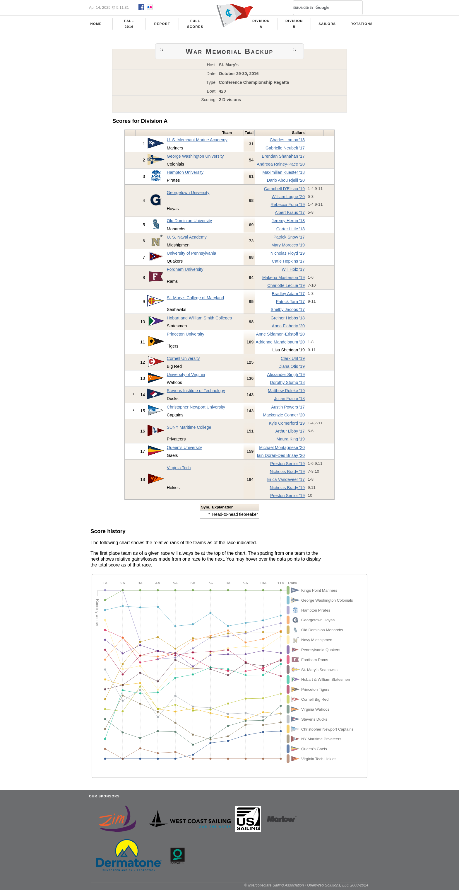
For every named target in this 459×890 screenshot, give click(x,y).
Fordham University (185, 271)
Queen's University (184, 449)
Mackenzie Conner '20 (284, 416)
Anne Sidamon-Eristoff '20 (280, 335)
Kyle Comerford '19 (287, 425)
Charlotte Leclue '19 (286, 287)
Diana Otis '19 (291, 368)
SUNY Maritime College (189, 429)
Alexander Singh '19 (286, 376)
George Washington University (195, 158)
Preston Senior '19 (287, 465)
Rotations (361, 23)
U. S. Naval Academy (187, 238)
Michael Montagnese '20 (282, 449)
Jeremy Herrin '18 (288, 222)
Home (96, 23)
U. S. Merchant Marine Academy (197, 141)
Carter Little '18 (290, 230)
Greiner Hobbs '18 (288, 319)
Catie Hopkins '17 (288, 263)
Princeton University (185, 335)
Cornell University (183, 360)
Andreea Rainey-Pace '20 (281, 166)
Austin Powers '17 (288, 408)
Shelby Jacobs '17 (288, 311)
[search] (320, 7)
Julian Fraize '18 (289, 400)
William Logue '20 (288, 198)
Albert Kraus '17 (290, 214)
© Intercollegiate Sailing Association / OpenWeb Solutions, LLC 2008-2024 (306, 887)
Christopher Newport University (196, 408)
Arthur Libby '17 (290, 432)
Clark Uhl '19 (293, 360)
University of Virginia (186, 376)
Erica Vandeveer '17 (286, 481)
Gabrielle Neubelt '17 (285, 149)
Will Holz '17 (293, 271)
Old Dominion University (189, 222)
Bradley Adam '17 (288, 295)
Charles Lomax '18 (287, 141)
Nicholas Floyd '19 (287, 255)
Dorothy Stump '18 (287, 384)
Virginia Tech (179, 469)
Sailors (327, 23)
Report (162, 23)
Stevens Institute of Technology (196, 392)
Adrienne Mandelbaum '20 (280, 343)
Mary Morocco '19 (288, 246)
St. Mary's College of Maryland (195, 299)
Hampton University (185, 174)
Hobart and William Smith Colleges (199, 319)
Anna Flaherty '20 (288, 327)
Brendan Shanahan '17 (283, 158)
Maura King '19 (291, 440)
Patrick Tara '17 (290, 303)
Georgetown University (188, 194)
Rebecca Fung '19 (288, 206)
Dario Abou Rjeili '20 (286, 182)
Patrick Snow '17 (289, 238)
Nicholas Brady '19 (287, 473)
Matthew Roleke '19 (286, 392)
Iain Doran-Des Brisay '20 (281, 457)
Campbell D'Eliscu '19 (284, 190)
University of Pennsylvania (191, 255)
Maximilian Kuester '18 (284, 174)
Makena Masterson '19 (283, 279)
